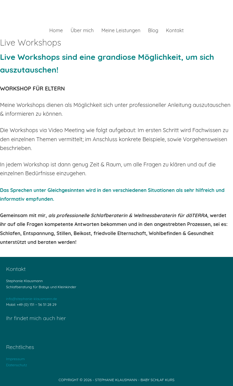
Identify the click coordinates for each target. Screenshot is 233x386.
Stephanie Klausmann (116, 14)
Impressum (15, 359)
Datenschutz (16, 365)
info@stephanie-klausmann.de (31, 298)
